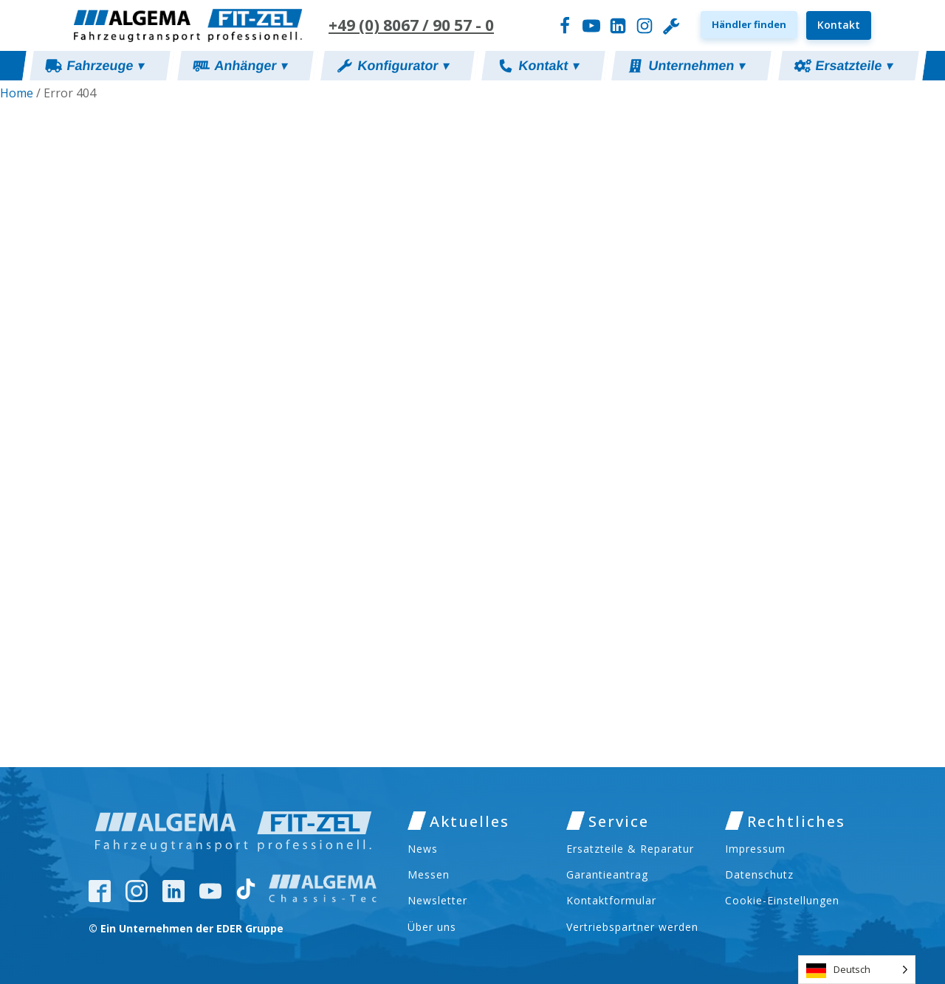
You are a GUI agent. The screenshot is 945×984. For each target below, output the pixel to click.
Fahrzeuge (106, 65)
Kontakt (838, 25)
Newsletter (437, 900)
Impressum (755, 848)
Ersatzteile (854, 65)
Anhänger (251, 65)
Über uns (432, 926)
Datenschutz (759, 874)
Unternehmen (698, 65)
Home (16, 93)
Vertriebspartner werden (632, 926)
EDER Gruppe (250, 928)
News (423, 848)
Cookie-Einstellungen (782, 900)
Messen (429, 874)
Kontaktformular (611, 900)
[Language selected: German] (856, 969)
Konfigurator (404, 65)
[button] (749, 24)
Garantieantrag (607, 874)
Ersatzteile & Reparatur (630, 848)
